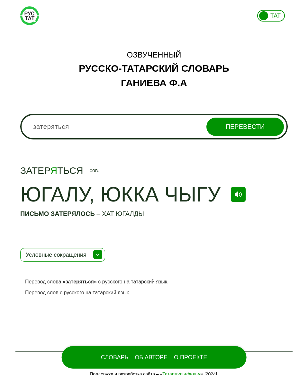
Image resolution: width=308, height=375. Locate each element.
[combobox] (154, 126)
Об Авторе (151, 357)
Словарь (114, 357)
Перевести (245, 126)
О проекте (190, 357)
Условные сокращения (56, 255)
